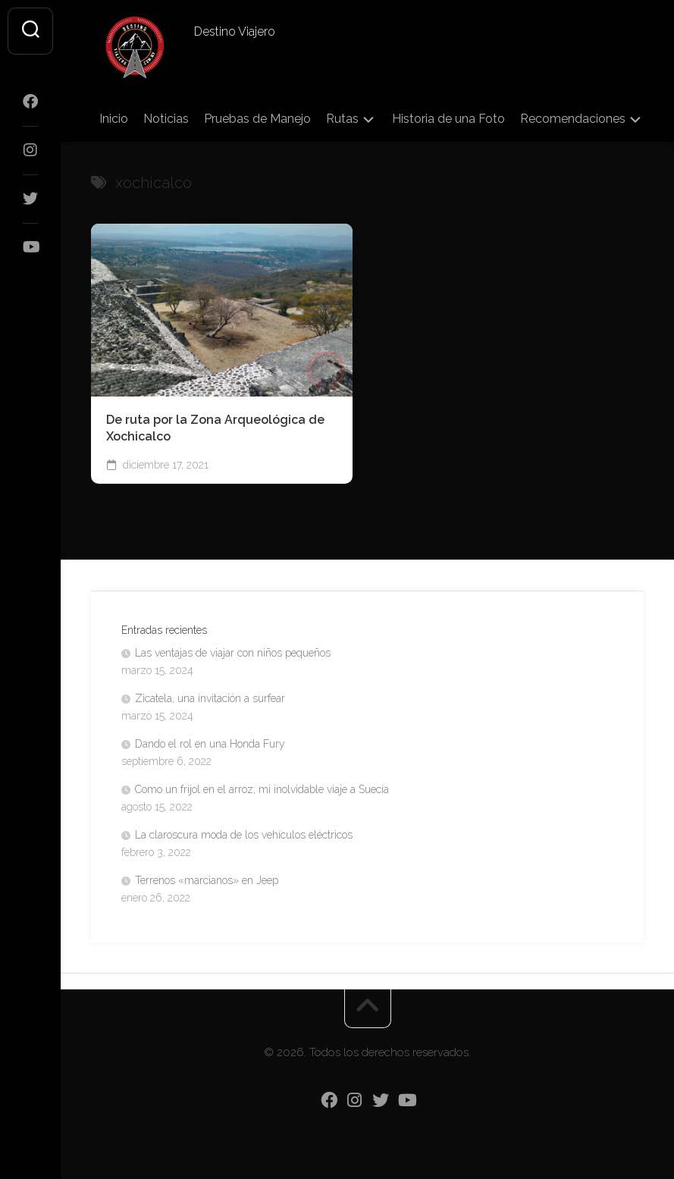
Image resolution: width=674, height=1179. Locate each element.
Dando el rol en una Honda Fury (210, 744)
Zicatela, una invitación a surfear (210, 698)
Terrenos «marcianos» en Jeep (206, 880)
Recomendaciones (572, 118)
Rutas (342, 118)
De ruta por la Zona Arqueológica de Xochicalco (215, 428)
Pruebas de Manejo (257, 118)
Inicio (113, 118)
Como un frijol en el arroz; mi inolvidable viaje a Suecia (262, 789)
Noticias (166, 118)
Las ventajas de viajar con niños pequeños (233, 653)
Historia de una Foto (448, 118)
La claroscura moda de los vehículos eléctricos (244, 835)
